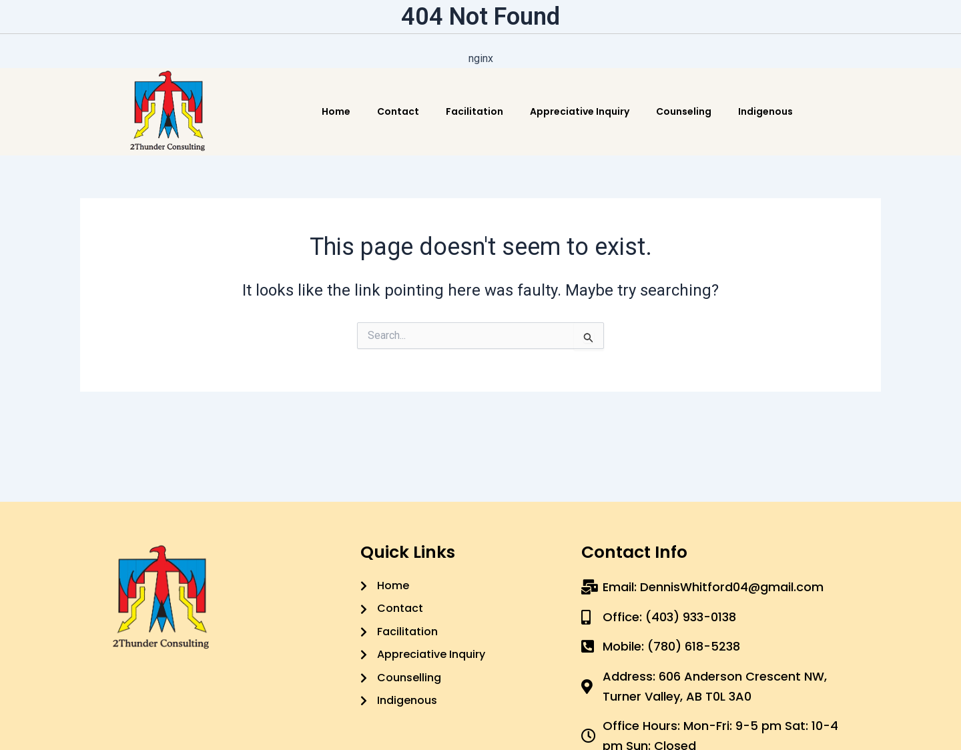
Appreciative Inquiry (579, 111)
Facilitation (474, 111)
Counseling (683, 111)
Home (336, 111)
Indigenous (765, 111)
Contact (398, 111)
